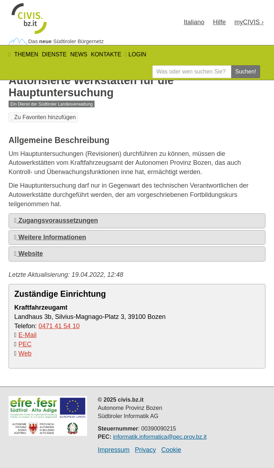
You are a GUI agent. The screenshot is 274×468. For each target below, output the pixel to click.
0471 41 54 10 (59, 326)
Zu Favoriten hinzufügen (43, 117)
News (78, 54)
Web (25, 353)
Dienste (54, 54)
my (249, 22)
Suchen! (245, 71)
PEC (25, 344)
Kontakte (106, 54)
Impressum (114, 449)
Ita (194, 22)
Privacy (145, 449)
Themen (26, 54)
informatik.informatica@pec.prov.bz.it (160, 437)
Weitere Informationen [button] (50, 237)
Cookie (171, 449)
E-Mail (28, 335)
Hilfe (219, 22)
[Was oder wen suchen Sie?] (192, 71)
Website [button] (28, 253)
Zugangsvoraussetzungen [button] (56, 220)
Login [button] (135, 54)
